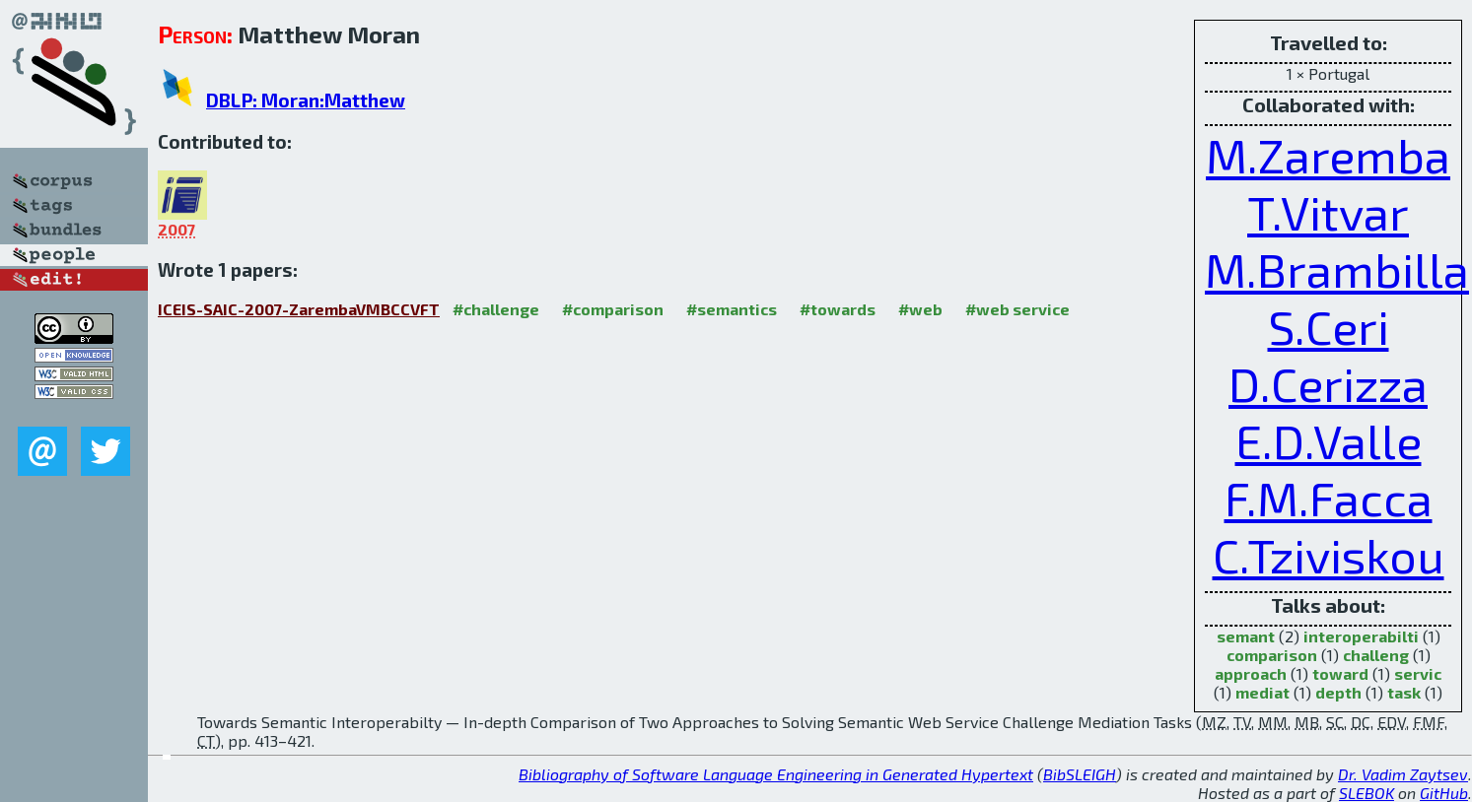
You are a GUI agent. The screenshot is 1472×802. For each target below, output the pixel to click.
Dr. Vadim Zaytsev (1403, 774)
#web (920, 309)
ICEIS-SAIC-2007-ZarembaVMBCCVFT (299, 309)
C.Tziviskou (1328, 554)
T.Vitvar (1328, 211)
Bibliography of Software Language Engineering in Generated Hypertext (776, 774)
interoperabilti (1361, 636)
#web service (1017, 309)
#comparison (613, 309)
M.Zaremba (1328, 154)
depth (1338, 692)
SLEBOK (1366, 792)
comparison (1272, 654)
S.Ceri (1328, 326)
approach (1251, 673)
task (1404, 692)
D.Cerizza (1328, 383)
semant (1246, 636)
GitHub (1444, 792)
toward (1340, 673)
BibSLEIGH (1079, 774)
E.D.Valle (1328, 440)
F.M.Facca (1329, 497)
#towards (838, 309)
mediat (1262, 692)
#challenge (496, 309)
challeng (1376, 654)
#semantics (731, 309)
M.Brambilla (1337, 269)
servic (1417, 673)
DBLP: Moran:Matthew (305, 100)
